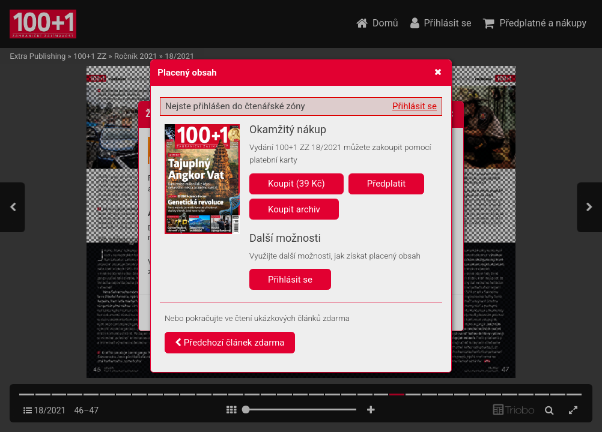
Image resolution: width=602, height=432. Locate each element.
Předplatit (386, 183)
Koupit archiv (294, 209)
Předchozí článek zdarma (230, 342)
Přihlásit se (414, 106)
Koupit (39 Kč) (296, 183)
